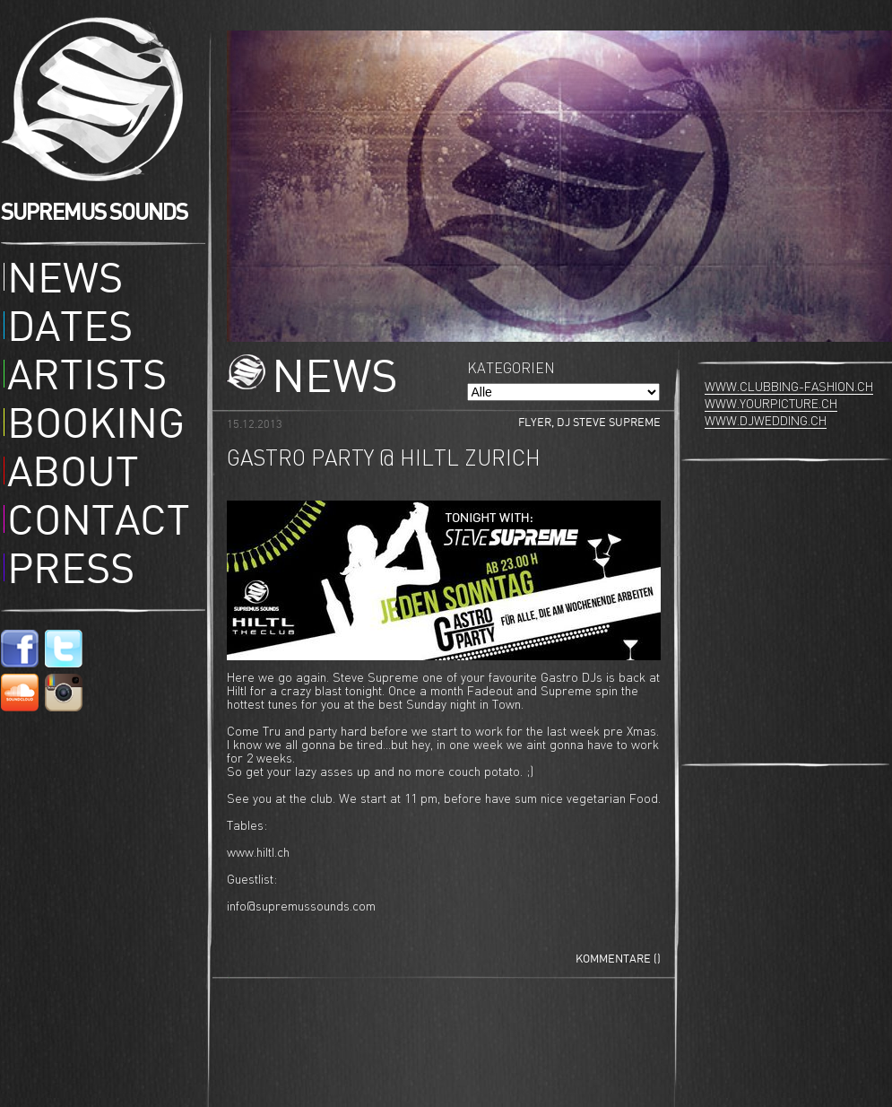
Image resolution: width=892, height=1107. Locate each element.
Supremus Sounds (98, 99)
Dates (70, 330)
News (65, 281)
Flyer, (537, 423)
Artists (87, 378)
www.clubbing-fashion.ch (789, 387)
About (73, 475)
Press (70, 572)
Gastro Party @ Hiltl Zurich (384, 460)
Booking (96, 427)
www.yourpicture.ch (771, 404)
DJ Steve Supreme (609, 423)
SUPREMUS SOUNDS (94, 212)
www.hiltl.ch (258, 853)
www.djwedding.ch (766, 421)
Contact (98, 524)
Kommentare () (618, 959)
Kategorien (511, 369)
